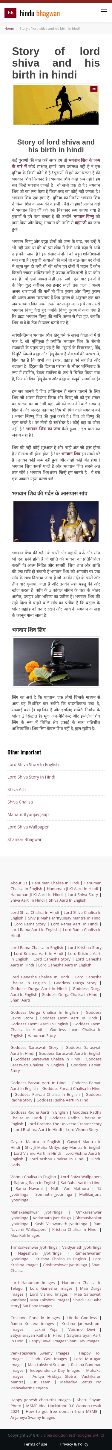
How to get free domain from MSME (61, 1411)
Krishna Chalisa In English (61, 1258)
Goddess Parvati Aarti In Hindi (39, 1082)
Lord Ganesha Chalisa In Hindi (39, 977)
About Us (18, 883)
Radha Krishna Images (32, 1323)
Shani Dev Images (83, 1341)
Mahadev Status (76, 1382)
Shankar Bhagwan (24, 839)
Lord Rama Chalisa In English (36, 947)
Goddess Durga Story (76, 983)
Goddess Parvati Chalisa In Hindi (72, 1088)
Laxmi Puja (45, 1329)
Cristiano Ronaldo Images (35, 1317)
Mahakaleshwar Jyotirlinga (36, 1212)
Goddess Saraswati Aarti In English (70, 1053)
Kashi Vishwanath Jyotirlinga (61, 1223)
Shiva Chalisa (20, 802)
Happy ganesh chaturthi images (40, 1399)
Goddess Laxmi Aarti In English (39, 1024)
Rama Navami (29, 1188)
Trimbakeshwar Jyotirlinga (34, 1247)
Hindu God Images (48, 1358)
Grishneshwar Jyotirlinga (65, 1264)
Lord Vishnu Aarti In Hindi (37, 1153)
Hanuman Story (41, 1035)
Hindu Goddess (82, 1317)
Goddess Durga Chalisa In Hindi (70, 994)
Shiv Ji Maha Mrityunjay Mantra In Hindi (65, 918)
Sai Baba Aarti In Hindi (81, 1182)
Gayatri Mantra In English (35, 1141)
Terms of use (35, 1444)
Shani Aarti (20, 1000)
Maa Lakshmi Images (49, 1300)
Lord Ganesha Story (52, 959)
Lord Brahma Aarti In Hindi (38, 1129)
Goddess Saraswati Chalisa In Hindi (47, 1059)
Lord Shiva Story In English (33, 764)
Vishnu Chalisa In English (33, 1176)
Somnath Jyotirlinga (54, 1194)
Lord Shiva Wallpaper (28, 827)
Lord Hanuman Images (32, 1282)
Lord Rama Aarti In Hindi (74, 924)
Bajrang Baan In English (35, 1182)
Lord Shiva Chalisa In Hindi (34, 912)
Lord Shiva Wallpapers (81, 1176)
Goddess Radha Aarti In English (39, 1112)
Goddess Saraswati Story (35, 1047)
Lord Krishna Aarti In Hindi (38, 953)
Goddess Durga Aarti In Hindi (39, 988)
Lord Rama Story (30, 924)
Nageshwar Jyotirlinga (40, 1253)
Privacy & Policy (74, 1444)
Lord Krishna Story (85, 947)
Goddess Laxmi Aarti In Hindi (68, 1018)
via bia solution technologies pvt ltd (72, 1435)
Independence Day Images (55, 1370)
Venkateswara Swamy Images (39, 1353)
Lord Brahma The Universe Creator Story (65, 1123)
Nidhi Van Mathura (70, 1188)
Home (9, 28)
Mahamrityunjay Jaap (28, 814)
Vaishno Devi (81, 1329)
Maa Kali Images (25, 1235)
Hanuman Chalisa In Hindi (55, 883)
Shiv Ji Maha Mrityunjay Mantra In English (63, 1147)
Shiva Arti (16, 789)
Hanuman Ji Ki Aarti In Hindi (72, 888)
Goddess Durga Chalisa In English (45, 1012)
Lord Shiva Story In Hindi (31, 777)
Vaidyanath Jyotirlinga (82, 1247)
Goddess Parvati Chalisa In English (47, 1094)
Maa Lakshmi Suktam (47, 1364)
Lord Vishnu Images (49, 1294)
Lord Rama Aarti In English (34, 929)
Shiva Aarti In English (68, 900)
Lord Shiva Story (83, 894)
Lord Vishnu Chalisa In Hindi (57, 1159)
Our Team (40, 1382)
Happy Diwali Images (47, 1341)
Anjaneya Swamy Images (32, 1417)
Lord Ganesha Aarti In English (64, 965)
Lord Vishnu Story (82, 1129)
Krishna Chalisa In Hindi (75, 1229)
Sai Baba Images (37, 1305)
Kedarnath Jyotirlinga (52, 1217)
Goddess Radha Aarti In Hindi (62, 1100)
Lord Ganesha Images (51, 1288)
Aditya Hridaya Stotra (54, 1376)
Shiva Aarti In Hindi (27, 900)
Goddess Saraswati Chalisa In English (56, 1062)
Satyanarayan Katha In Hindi (36, 1335)
